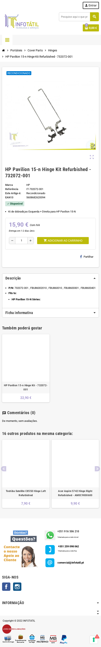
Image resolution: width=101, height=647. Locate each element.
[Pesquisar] (79, 16)
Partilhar (86, 256)
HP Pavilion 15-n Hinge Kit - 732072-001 (25, 387)
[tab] (50, 278)
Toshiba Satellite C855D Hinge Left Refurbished (26, 493)
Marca (9, 184)
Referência (11, 189)
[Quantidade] (21, 240)
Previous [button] (3, 468)
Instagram (17, 586)
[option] (26, 474)
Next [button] (97, 468)
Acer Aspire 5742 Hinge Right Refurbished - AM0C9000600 (75, 493)
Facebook (6, 586)
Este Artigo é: (13, 193)
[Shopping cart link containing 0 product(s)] (91, 27)
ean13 (9, 197)
